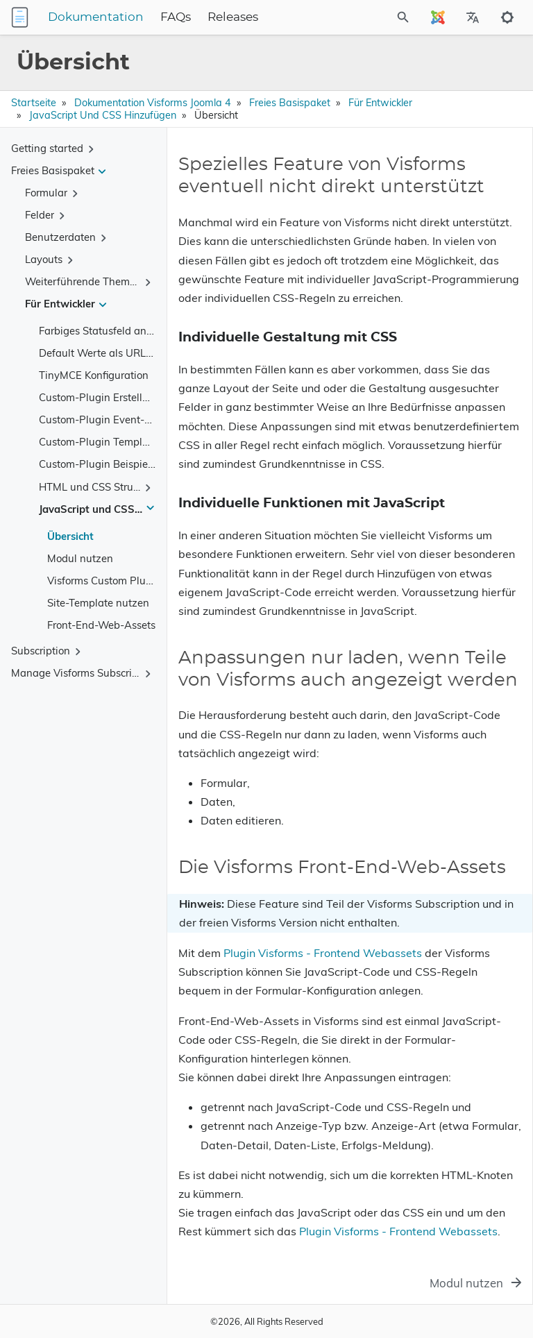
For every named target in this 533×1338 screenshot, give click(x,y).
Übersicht (70, 536)
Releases (233, 17)
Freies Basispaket (289, 102)
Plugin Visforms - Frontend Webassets (322, 953)
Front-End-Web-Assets (101, 625)
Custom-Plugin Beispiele (97, 464)
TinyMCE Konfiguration (94, 375)
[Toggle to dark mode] (507, 17)
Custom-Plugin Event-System (109, 419)
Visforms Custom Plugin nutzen (122, 580)
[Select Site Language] (438, 17)
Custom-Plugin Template (98, 441)
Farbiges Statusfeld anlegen (106, 330)
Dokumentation (96, 17)
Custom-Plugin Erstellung (100, 397)
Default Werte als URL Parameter (118, 352)
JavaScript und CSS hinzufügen (102, 115)
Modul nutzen (80, 558)
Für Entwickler (380, 102)
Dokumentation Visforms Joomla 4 (152, 102)
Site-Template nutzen (98, 602)
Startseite (33, 102)
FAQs (175, 17)
